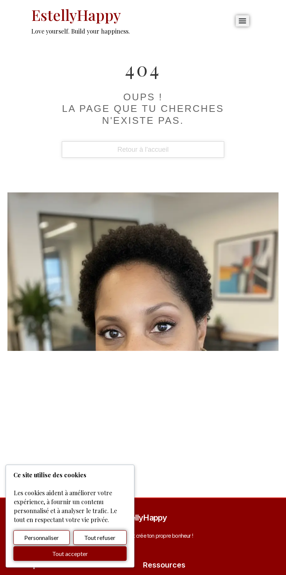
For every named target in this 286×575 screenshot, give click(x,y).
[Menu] (242, 20)
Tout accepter (70, 553)
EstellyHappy (76, 15)
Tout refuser (99, 537)
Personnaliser (41, 537)
